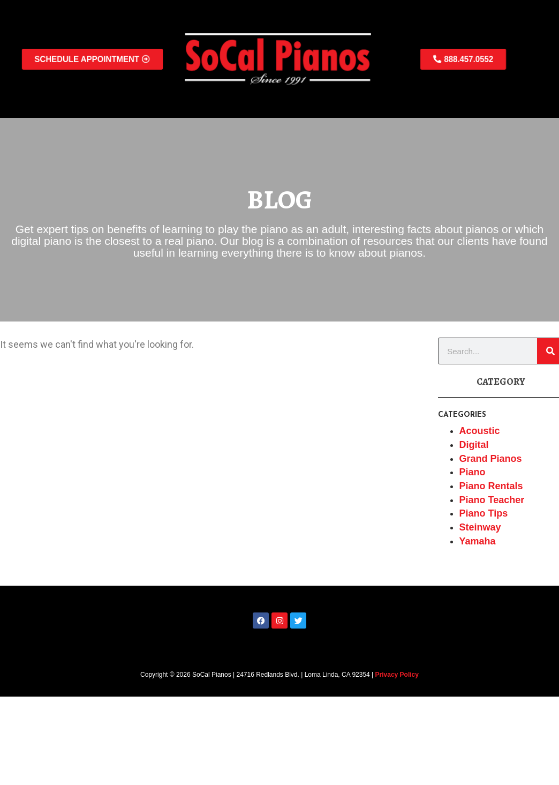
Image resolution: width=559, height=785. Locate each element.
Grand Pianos (490, 458)
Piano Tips (483, 513)
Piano (472, 472)
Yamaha (477, 541)
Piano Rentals (491, 486)
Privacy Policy (397, 674)
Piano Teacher (492, 500)
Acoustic (479, 430)
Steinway (480, 527)
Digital (474, 444)
